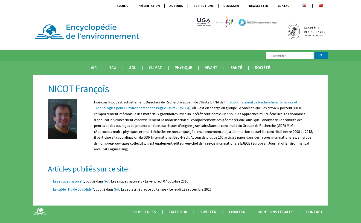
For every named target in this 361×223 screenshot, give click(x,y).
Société (262, 67)
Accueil (122, 6)
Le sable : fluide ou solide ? (73, 189)
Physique (183, 67)
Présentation (149, 6)
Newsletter (258, 6)
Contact (284, 6)
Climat (155, 67)
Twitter (208, 211)
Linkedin (237, 211)
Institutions (203, 6)
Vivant (211, 67)
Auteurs (176, 6)
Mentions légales (276, 211)
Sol (132, 67)
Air (94, 67)
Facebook (178, 211)
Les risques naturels (68, 181)
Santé (236, 67)
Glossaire (231, 6)
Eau (112, 67)
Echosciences (142, 211)
